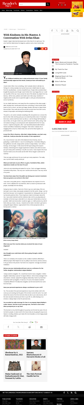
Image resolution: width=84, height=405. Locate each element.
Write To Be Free (60, 81)
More (41, 10)
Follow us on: (62, 2)
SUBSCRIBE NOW (59, 128)
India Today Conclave (48, 403)
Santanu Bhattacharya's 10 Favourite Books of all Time (36, 356)
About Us (49, 392)
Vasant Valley (33, 403)
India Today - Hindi (6, 403)
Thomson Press (60, 401)
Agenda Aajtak (46, 401)
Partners (72, 401)
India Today (4, 401)
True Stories (16, 10)
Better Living (9, 10)
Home (3, 10)
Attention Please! (60, 85)
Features (36, 10)
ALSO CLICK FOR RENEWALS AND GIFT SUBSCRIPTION (64, 131)
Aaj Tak (17, 403)
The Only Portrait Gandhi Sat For (34, 375)
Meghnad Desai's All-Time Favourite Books (63, 77)
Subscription (32, 392)
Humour (23, 10)
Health (14, 392)
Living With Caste (60, 73)
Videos (25, 392)
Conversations (29, 10)
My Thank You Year (61, 69)
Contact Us (41, 392)
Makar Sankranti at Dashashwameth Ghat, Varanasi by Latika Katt (14, 377)
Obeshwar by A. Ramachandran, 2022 (14, 354)
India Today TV (19, 401)
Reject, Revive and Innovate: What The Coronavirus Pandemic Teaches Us (65, 64)
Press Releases (74, 403)
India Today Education (35, 401)
